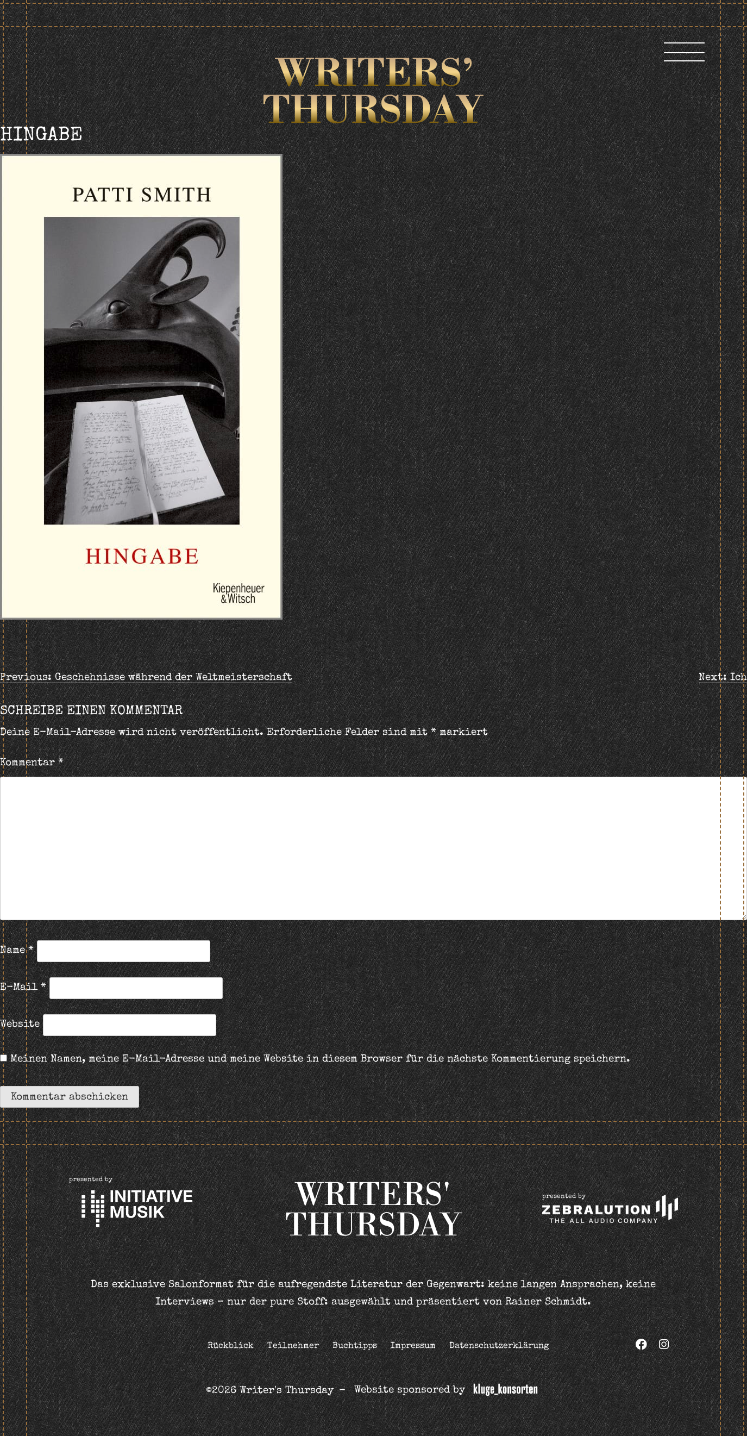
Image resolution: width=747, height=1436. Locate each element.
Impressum (413, 1346)
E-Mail (23, 988)
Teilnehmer (293, 1346)
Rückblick (231, 1346)
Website (20, 1025)
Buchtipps (354, 1346)
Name (17, 951)
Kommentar (32, 763)
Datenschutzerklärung (499, 1346)
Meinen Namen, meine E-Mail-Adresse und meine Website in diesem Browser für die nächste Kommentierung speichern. (320, 1059)
